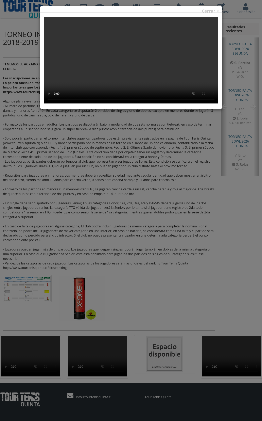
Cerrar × (210, 11)
